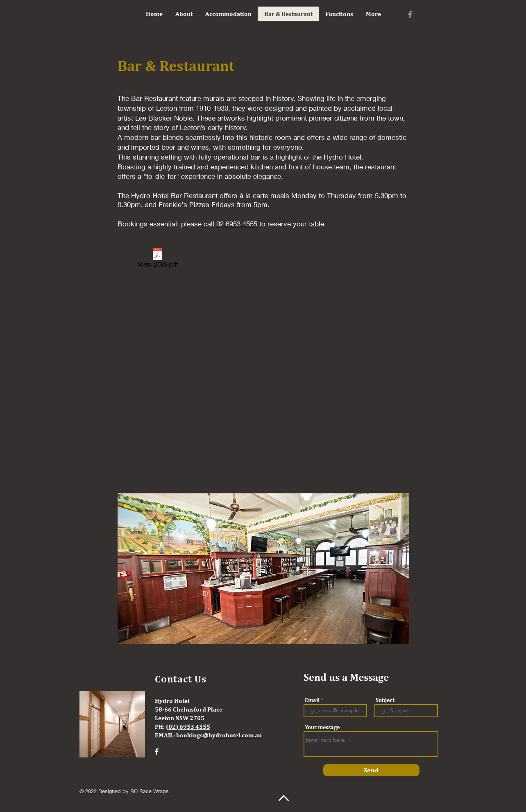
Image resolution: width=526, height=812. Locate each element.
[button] (263, 568)
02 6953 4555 (236, 223)
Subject (385, 700)
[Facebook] (410, 14)
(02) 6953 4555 (188, 726)
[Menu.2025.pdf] (157, 259)
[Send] (371, 770)
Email (312, 700)
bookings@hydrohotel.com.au (219, 735)
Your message (322, 727)
